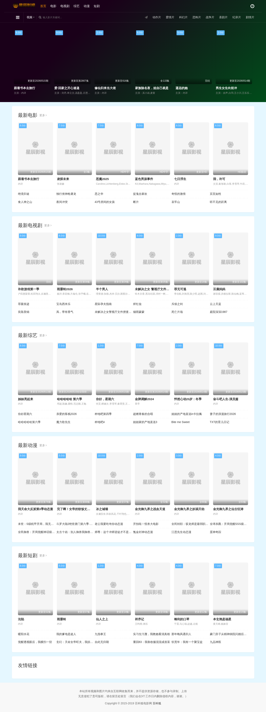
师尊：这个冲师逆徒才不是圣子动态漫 (114, 532)
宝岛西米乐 (63, 304)
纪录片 (236, 17)
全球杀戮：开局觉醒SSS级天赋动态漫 (229, 523)
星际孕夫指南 (103, 304)
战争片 (210, 17)
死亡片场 (177, 311)
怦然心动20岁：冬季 (188, 399)
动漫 (87, 6)
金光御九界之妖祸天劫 (189, 509)
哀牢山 (175, 202)
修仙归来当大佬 (105, 88)
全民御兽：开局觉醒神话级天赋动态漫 (37, 532)
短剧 (97, 6)
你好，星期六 (105, 399)
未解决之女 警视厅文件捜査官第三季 (159, 289)
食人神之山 (25, 202)
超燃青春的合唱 (143, 414)
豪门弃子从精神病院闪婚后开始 (229, 634)
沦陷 (21, 619)
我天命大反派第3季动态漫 (35, 509)
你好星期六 (25, 414)
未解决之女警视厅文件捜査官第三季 (114, 311)
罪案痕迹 (23, 304)
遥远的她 (182, 88)
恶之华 (99, 193)
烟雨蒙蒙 (138, 311)
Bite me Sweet (180, 422)
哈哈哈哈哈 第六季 (69, 399)
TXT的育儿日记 (219, 422)
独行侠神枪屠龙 (66, 193)
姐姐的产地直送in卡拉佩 (186, 414)
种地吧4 (100, 422)
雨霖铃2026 (65, 289)
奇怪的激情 (178, 193)
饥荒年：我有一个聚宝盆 (187, 642)
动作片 (156, 17)
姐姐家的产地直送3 (145, 422)
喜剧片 (223, 17)
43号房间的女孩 (105, 202)
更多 (43, 115)
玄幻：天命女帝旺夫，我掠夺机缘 (75, 642)
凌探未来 (63, 179)
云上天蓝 (215, 304)
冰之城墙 (102, 509)
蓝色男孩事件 (144, 179)
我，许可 (219, 179)
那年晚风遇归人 (181, 634)
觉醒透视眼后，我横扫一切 (35, 642)
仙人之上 (102, 619)
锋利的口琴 (181, 619)
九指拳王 (100, 634)
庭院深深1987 (218, 311)
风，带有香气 (64, 311)
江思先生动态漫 (181, 532)
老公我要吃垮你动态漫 (109, 523)
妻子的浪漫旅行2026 (223, 414)
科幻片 (183, 17)
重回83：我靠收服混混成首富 (151, 642)
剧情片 (250, 17)
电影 (53, 6)
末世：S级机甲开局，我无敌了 (37, 523)
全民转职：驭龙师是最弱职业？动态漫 (190, 523)
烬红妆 (137, 304)
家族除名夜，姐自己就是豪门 (155, 88)
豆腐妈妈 (219, 289)
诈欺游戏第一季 (28, 289)
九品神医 (215, 642)
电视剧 (64, 6)
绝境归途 (23, 193)
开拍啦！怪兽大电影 (146, 523)
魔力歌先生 (63, 422)
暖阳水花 (23, 634)
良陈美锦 (23, 311)
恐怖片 (196, 17)
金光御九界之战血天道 (150, 509)
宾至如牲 (215, 193)
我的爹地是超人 (66, 634)
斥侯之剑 (177, 304)
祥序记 (139, 619)
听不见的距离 (218, 202)
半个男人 (102, 289)
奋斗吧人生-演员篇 (225, 399)
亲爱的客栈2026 (66, 414)
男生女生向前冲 (226, 88)
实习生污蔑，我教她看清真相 (151, 634)
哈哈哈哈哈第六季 (29, 422)
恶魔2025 (102, 179)
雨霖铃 (61, 619)
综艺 (77, 6)
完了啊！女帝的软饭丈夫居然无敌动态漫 (84, 509)
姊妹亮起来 (25, 399)
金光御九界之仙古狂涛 (228, 509)
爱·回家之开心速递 (66, 88)
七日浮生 (180, 179)
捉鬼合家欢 (140, 193)
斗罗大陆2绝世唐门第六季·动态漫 (75, 523)
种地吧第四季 (103, 414)
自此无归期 (102, 642)
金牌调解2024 (144, 399)
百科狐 (157, 703)
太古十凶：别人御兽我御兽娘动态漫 (75, 532)
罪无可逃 (180, 289)
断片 (136, 202)
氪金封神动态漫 (143, 532)
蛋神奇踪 (215, 532)
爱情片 (170, 17)
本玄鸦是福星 (222, 619)
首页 (43, 6)
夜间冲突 (62, 202)
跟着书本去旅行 (24, 88)
